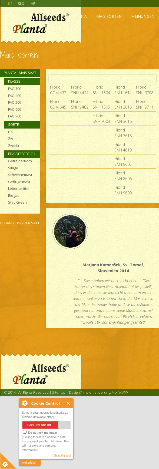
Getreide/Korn (20, 160)
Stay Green (17, 202)
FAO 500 (14, 102)
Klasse (14, 81)
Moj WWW (120, 392)
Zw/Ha (13, 145)
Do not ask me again (40, 432)
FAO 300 (14, 88)
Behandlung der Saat (19, 223)
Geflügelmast (19, 181)
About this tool (62, 455)
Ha (10, 131)
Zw (10, 138)
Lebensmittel (18, 188)
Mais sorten (109, 16)
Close (68, 403)
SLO (21, 3)
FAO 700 (14, 116)
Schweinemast (20, 174)
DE (10, 3)
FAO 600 (14, 109)
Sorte (13, 124)
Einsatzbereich (21, 153)
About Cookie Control (24, 403)
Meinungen (142, 16)
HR (33, 3)
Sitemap (58, 392)
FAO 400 (14, 95)
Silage (13, 168)
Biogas (13, 195)
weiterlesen (29, 462)
